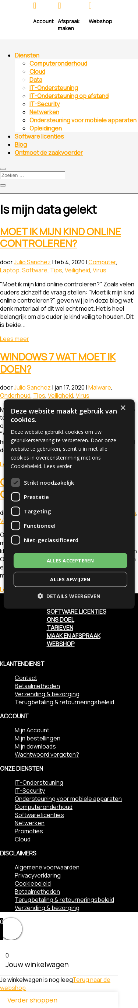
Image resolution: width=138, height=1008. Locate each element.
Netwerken (44, 112)
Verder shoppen (32, 999)
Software (34, 270)
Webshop (61, 644)
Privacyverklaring (38, 875)
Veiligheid (77, 270)
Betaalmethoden (37, 686)
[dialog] (68, 504)
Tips (56, 270)
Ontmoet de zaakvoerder (49, 153)
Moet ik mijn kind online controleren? (60, 237)
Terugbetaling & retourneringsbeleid (64, 702)
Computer (102, 262)
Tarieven (60, 628)
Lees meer (14, 339)
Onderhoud (15, 395)
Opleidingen (45, 128)
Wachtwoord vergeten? (47, 754)
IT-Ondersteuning (53, 88)
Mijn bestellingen (37, 738)
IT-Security (44, 104)
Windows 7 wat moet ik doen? (58, 363)
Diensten (27, 55)
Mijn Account (32, 730)
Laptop (10, 270)
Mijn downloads (35, 746)
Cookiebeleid (33, 883)
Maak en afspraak (73, 636)
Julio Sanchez (32, 262)
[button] (69, 596)
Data (35, 80)
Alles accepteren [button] (70, 560)
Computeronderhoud (58, 63)
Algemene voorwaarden (47, 867)
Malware (99, 387)
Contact (26, 678)
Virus (99, 270)
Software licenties (39, 136)
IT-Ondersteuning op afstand (69, 96)
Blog (21, 144)
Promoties (29, 831)
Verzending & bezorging (47, 694)
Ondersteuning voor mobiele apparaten (83, 120)
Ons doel (60, 619)
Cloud (37, 71)
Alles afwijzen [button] (70, 579)
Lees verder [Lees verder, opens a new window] (58, 465)
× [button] (122, 408)
